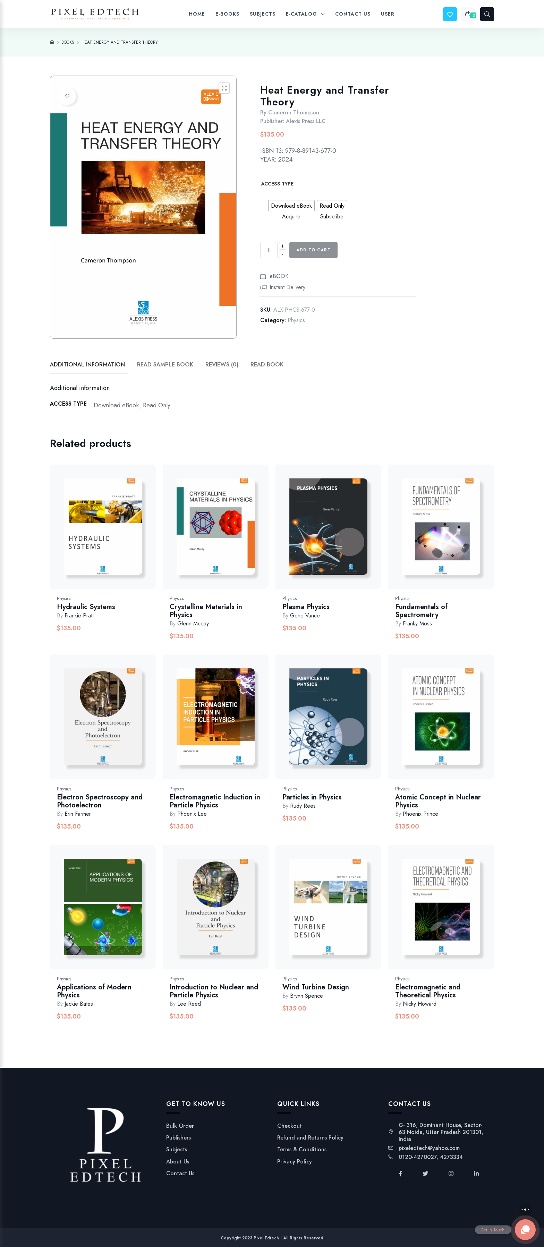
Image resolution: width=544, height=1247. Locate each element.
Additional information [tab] (87, 365)
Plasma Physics (306, 607)
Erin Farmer (78, 814)
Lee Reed (189, 1004)
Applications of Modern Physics (94, 991)
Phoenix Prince (420, 814)
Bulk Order (180, 1126)
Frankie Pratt (79, 616)
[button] (224, 88)
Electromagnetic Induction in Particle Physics (215, 801)
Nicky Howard (419, 1004)
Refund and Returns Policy (310, 1138)
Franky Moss (417, 623)
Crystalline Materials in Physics (206, 611)
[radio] (291, 205)
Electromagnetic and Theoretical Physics (427, 991)
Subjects (176, 1149)
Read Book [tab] (266, 365)
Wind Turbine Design (315, 987)
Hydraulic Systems (86, 607)
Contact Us (180, 1173)
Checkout (289, 1126)
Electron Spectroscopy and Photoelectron (100, 801)
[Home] (52, 42)
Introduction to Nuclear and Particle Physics (214, 991)
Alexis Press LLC (306, 121)
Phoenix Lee (192, 814)
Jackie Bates (79, 1004)
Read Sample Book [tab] (165, 365)
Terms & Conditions (301, 1149)
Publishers (178, 1138)
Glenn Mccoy (193, 623)
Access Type (277, 183)
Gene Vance (305, 616)
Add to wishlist (67, 96)
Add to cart (313, 250)
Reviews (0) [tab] (221, 365)
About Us (177, 1162)
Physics (296, 320)
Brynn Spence (306, 996)
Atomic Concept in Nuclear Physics (438, 801)
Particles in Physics (312, 797)
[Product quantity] (269, 250)
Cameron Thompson (293, 112)
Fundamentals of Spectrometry (421, 611)
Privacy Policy (294, 1162)
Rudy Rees (303, 806)
